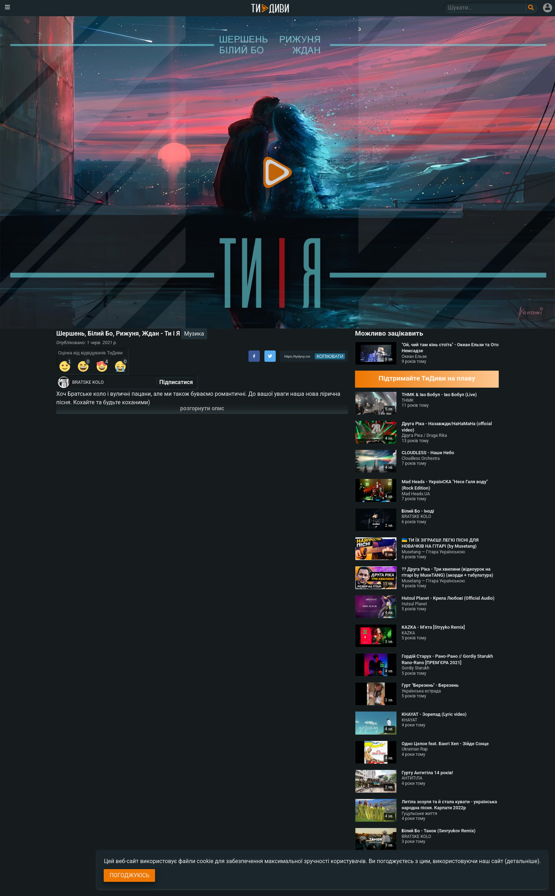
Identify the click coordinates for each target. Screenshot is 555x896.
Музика (194, 333)
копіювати (329, 356)
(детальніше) (522, 861)
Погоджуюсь (129, 875)
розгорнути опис (202, 408)
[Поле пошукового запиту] (531, 7)
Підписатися (176, 382)
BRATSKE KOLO (88, 382)
